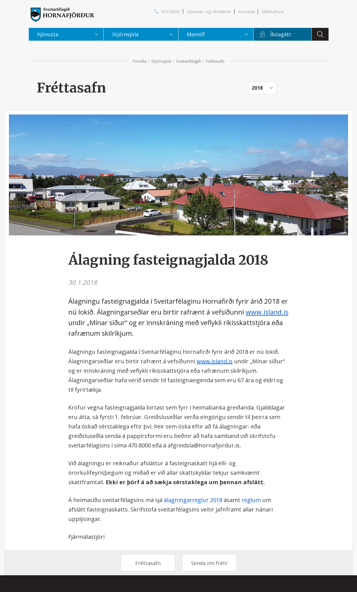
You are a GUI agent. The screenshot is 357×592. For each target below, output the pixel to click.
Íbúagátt (280, 34)
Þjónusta (47, 34)
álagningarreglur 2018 (193, 500)
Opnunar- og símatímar (209, 11)
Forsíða (139, 61)
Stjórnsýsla (161, 61)
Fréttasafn (148, 563)
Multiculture (273, 11)
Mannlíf (196, 34)
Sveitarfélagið (188, 61)
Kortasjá (246, 11)
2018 (257, 87)
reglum (251, 500)
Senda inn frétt (209, 563)
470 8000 (170, 11)
